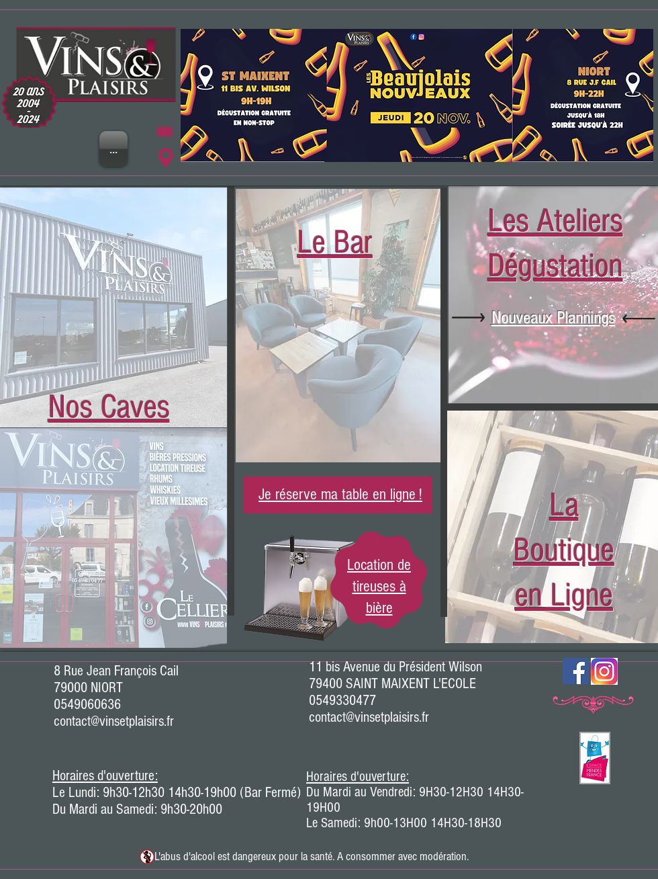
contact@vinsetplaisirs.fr (114, 721)
